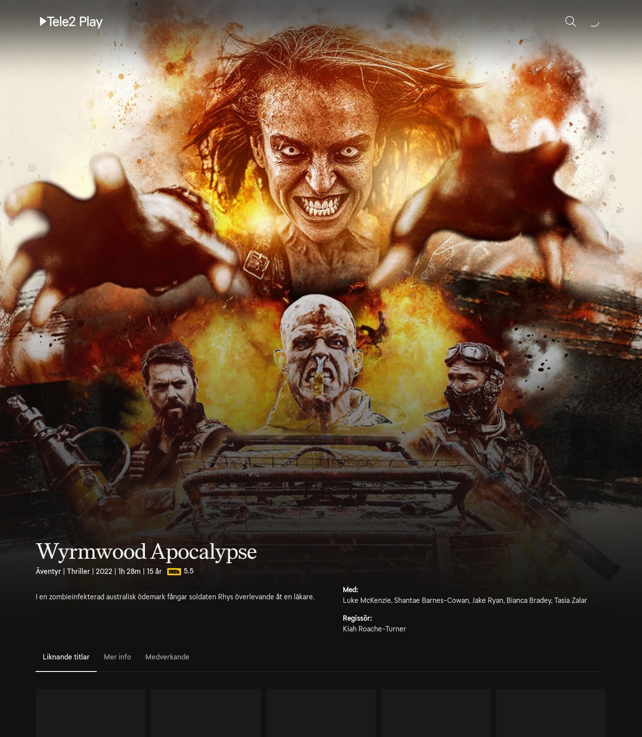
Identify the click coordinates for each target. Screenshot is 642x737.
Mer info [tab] (117, 657)
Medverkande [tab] (167, 657)
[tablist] (317, 658)
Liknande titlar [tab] (66, 657)
